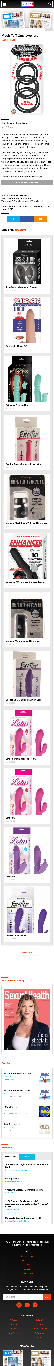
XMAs (39, 1337)
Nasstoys (8, 40)
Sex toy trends (12, 1178)
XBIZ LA (39, 1319)
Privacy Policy (27, 1273)
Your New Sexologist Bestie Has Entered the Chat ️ (26, 1166)
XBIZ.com (14, 1319)
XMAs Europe (10, 1107)
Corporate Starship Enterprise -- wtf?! (23, 1218)
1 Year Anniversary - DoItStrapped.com (24, 1190)
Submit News (27, 1255)
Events (5, 1063)
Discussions (10, 1156)
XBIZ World (14, 1328)
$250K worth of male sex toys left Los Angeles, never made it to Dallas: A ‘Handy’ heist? (26, 1204)
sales (27, 182)
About (27, 1268)
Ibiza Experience (12, 1124)
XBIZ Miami (40, 1324)
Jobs (27, 1156)
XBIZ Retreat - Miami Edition (18, 1073)
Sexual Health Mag (12, 980)
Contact (27, 1264)
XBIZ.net (6, 1147)
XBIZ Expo (39, 1332)
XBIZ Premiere (14, 1332)
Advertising (27, 1260)
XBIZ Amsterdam (39, 1328)
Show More (27, 952)
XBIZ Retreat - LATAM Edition (18, 1090)
